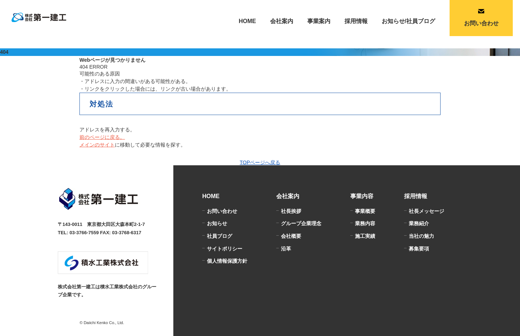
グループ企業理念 (301, 223)
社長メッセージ (426, 211)
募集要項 (419, 249)
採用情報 (415, 196)
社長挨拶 (291, 211)
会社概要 (291, 236)
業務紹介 (419, 223)
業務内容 (365, 223)
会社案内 (287, 196)
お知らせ (217, 223)
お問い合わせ (222, 211)
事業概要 (365, 211)
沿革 (286, 249)
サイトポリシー (224, 249)
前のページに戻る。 (102, 137)
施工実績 (365, 236)
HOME (247, 21)
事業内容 (361, 196)
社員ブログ (219, 236)
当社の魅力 (421, 236)
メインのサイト (97, 145)
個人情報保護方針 (227, 261)
